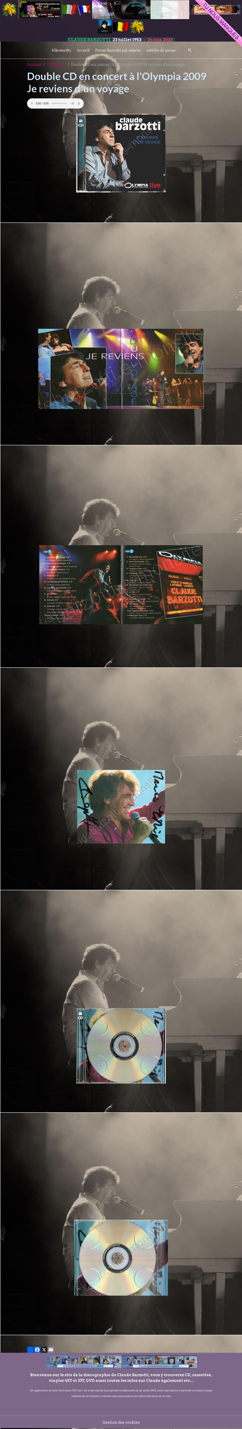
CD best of (56, 64)
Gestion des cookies (121, 1422)
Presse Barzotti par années (118, 50)
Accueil (83, 50)
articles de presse (161, 50)
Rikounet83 (61, 50)
